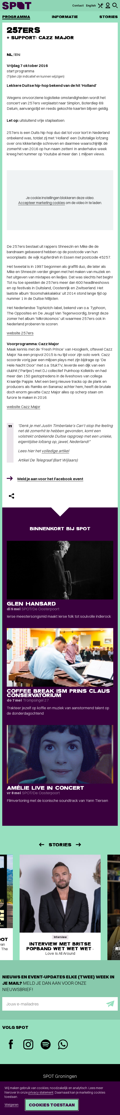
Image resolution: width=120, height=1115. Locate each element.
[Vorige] (41, 845)
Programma (16, 16)
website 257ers (20, 332)
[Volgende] (79, 845)
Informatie (65, 16)
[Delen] (11, 496)
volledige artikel (55, 450)
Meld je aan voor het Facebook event (50, 478)
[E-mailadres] (60, 1004)
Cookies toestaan (52, 1105)
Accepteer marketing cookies (41, 202)
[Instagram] (28, 1045)
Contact (78, 5)
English (91, 5)
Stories (108, 16)
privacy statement (40, 1092)
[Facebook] (11, 1045)
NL (10, 54)
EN (17, 54)
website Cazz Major (23, 406)
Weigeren (11, 1105)
